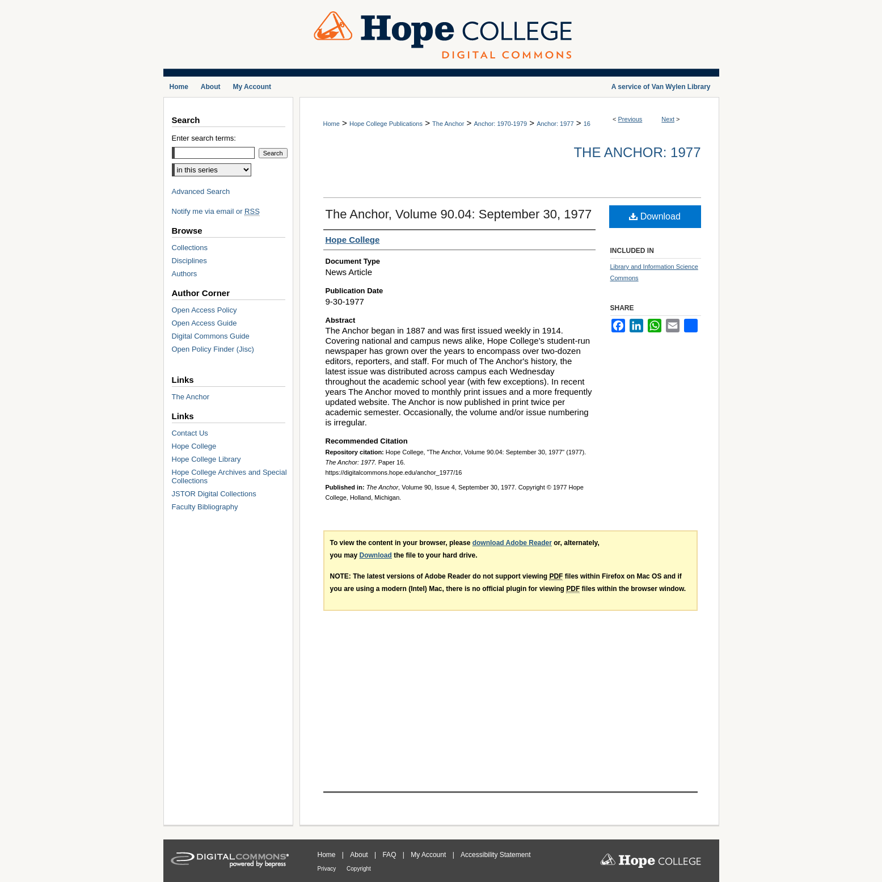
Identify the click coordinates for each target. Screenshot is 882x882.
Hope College (194, 446)
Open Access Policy (204, 310)
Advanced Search (201, 191)
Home (331, 123)
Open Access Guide (204, 323)
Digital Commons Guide (211, 336)
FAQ (390, 855)
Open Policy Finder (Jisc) (213, 349)
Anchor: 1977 (555, 123)
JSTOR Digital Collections (214, 493)
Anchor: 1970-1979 (500, 123)
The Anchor (448, 123)
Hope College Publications (386, 123)
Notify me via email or (216, 211)
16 (587, 123)
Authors (184, 273)
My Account (429, 855)
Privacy (328, 869)
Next (667, 119)
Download (655, 216)
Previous (630, 119)
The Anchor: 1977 (636, 152)
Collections (190, 247)
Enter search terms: (204, 138)
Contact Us (190, 433)
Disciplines (189, 260)
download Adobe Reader (512, 543)
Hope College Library (206, 459)
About (360, 855)
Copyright (359, 869)
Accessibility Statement (495, 855)
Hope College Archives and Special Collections (229, 476)
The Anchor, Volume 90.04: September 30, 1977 (459, 214)
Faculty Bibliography (205, 507)
